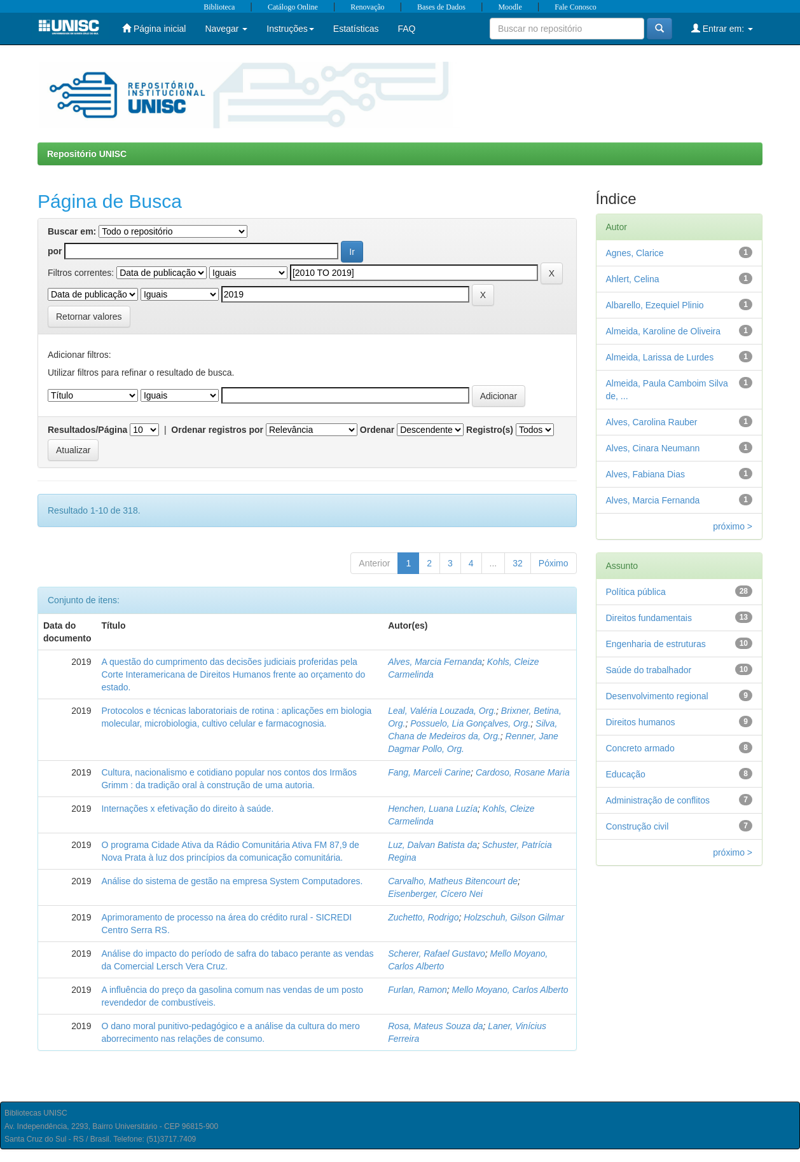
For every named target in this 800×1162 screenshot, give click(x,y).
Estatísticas (356, 29)
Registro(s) (489, 430)
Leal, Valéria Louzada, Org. (442, 711)
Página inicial (154, 28)
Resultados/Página (87, 430)
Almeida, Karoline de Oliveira (663, 331)
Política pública (636, 592)
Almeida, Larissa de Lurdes (660, 357)
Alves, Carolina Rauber (652, 422)
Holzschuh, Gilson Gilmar (514, 917)
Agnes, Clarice (635, 253)
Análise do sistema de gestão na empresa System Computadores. (231, 881)
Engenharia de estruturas (656, 644)
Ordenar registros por (217, 430)
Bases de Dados (441, 7)
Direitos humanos (640, 722)
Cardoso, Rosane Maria (523, 772)
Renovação (367, 7)
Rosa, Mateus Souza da (435, 1026)
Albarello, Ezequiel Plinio (655, 305)
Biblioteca (219, 7)
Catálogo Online (293, 7)
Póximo (554, 563)
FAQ (406, 29)
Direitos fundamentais (649, 618)
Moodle (509, 7)
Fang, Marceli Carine (429, 772)
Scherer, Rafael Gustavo (436, 953)
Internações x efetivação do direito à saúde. (187, 808)
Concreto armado (640, 748)
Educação (625, 774)
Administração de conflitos (658, 800)
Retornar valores (89, 316)
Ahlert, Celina (632, 279)
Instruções (290, 29)
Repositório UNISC (87, 154)
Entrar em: (722, 28)
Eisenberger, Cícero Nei (435, 894)
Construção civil (637, 826)
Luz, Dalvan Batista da (432, 845)
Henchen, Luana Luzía (433, 808)
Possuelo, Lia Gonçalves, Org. (470, 723)
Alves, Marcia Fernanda (435, 662)
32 (518, 563)
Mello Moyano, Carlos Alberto (510, 990)
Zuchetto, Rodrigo (423, 917)
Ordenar (377, 430)
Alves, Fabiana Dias (646, 474)
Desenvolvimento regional (657, 696)
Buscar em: (72, 231)
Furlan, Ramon (417, 990)
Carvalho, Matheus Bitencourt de (453, 881)
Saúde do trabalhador (649, 670)
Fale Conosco (576, 7)
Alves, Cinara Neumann (653, 448)
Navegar (226, 29)
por (55, 251)
